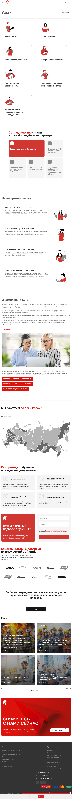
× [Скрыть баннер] (70, 793)
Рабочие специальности (16, 59)
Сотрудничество (7, 766)
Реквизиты (5, 764)
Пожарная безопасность (51, 59)
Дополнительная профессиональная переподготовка (14, 112)
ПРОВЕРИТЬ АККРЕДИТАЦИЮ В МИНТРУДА (17, 379)
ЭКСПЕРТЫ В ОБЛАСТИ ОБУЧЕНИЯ (18, 208)
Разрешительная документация (11, 754)
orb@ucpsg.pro (43, 775)
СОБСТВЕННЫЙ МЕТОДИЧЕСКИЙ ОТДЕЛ (20, 249)
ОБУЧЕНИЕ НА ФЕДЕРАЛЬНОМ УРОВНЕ (20, 270)
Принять (41, 796)
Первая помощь (47, 36)
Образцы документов (8, 759)
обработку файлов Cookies (34, 794)
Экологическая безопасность (56, 760)
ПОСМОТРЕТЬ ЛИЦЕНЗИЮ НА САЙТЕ (15, 389)
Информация (6, 747)
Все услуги (66, 12)
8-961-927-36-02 (43, 772)
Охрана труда (11, 36)
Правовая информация (8, 756)
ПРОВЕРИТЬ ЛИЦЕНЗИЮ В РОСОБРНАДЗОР (17, 384)
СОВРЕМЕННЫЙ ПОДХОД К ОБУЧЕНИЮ (19, 229)
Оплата (4, 761)
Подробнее (7, 329)
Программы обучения (54, 747)
